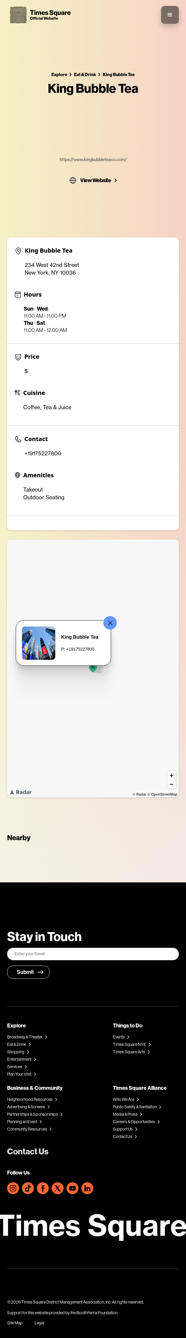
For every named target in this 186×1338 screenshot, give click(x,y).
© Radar (139, 794)
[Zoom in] (171, 775)
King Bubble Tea (119, 74)
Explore (59, 74)
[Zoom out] (171, 784)
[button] (170, 15)
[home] (39, 15)
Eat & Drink (85, 74)
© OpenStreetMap (162, 794)
